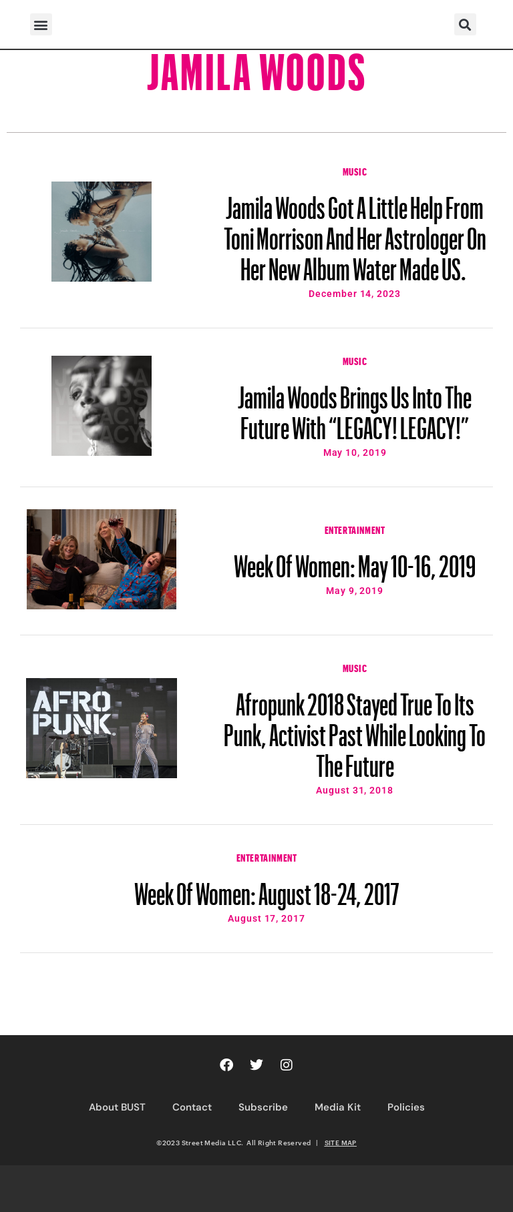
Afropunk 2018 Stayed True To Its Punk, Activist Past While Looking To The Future (355, 729)
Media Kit (338, 1107)
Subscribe (263, 1107)
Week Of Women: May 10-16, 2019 (355, 560)
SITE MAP (341, 1143)
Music (355, 170)
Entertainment (355, 529)
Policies (406, 1107)
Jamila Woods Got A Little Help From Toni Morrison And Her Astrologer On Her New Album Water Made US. (355, 232)
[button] (41, 24)
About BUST (117, 1107)
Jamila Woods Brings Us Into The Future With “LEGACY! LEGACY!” (355, 406)
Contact (192, 1107)
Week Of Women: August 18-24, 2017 (266, 887)
